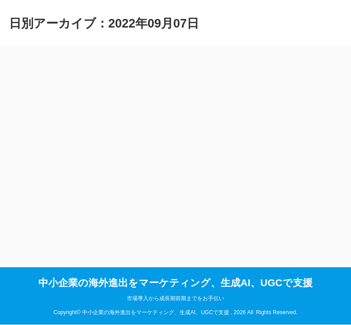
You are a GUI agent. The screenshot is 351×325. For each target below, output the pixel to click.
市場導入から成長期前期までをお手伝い (175, 298)
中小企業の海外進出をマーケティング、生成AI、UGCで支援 (175, 282)
